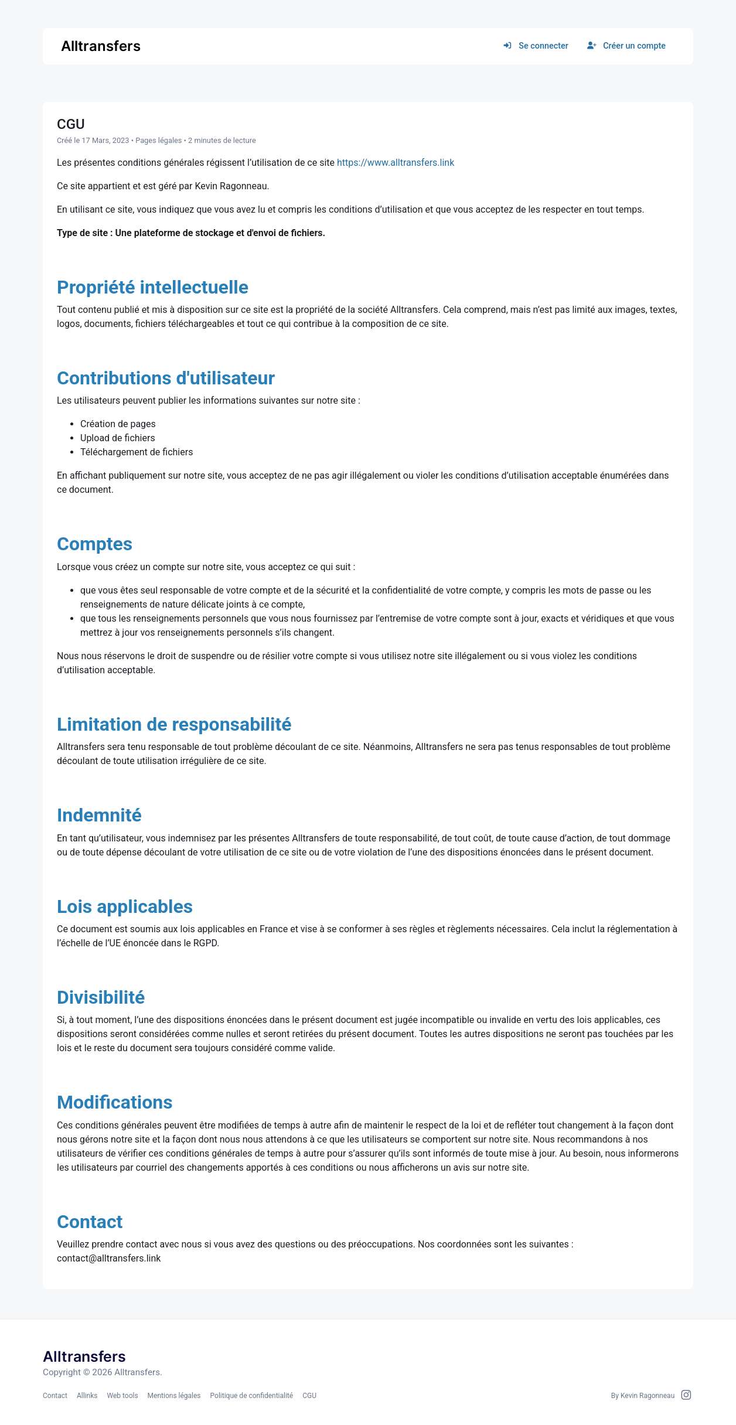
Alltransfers (101, 46)
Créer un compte (626, 46)
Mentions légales (174, 1396)
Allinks (87, 1396)
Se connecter (535, 46)
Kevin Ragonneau (647, 1396)
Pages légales (158, 140)
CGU (309, 1396)
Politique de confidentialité (252, 1396)
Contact (55, 1396)
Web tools (122, 1396)
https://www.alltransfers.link (395, 162)
